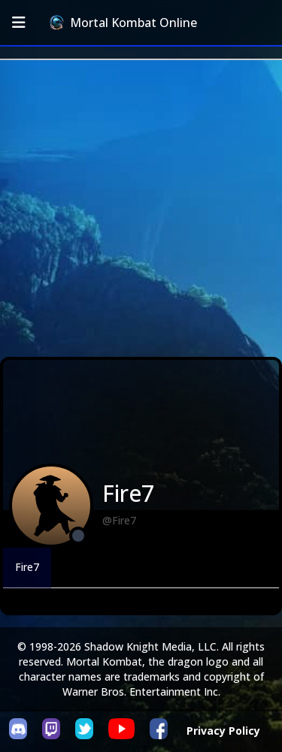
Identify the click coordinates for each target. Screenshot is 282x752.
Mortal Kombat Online (123, 22)
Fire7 (27, 567)
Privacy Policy (223, 730)
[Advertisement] (141, 208)
